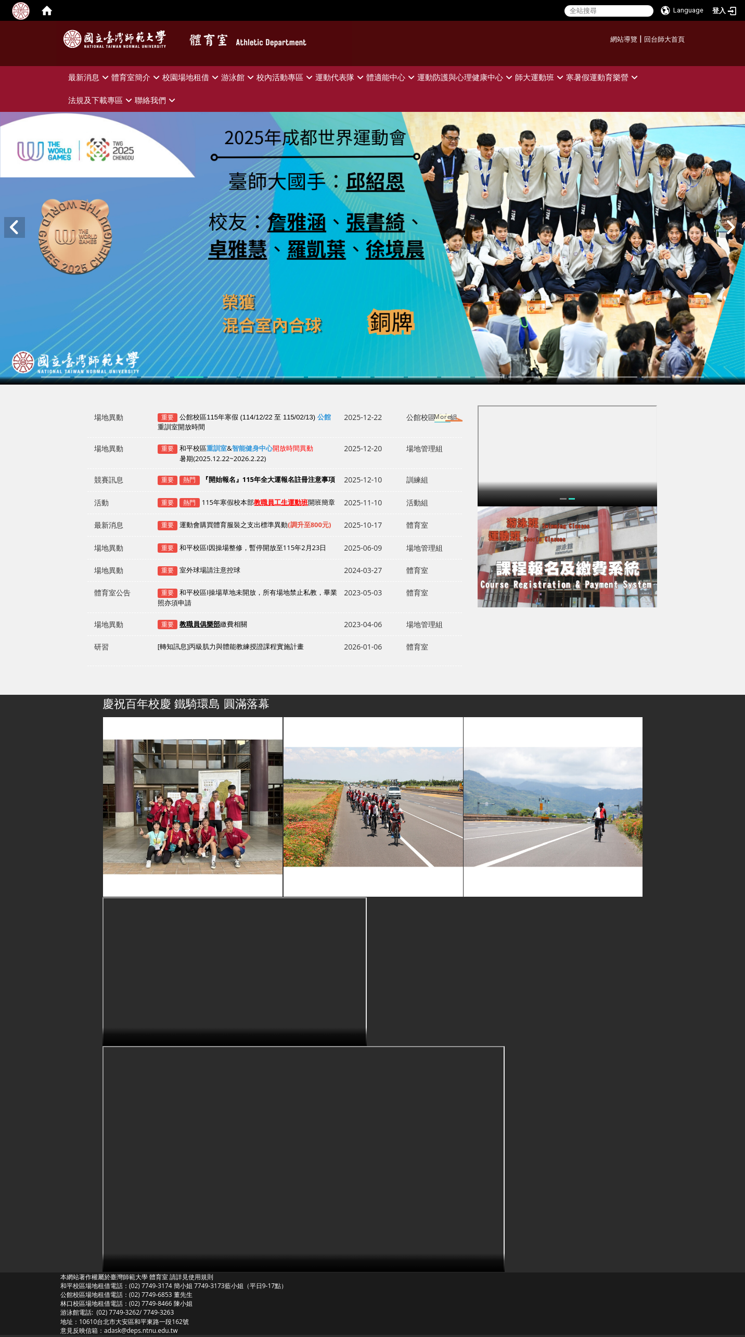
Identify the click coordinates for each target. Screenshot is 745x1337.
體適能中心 (391, 77)
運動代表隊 (340, 77)
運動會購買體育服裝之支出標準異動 (255, 524)
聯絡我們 (156, 100)
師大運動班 (540, 77)
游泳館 (238, 77)
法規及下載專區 (101, 100)
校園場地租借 (191, 77)
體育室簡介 (136, 77)
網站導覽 (623, 39)
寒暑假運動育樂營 (603, 77)
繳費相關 (213, 624)
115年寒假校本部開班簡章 (268, 502)
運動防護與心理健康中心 (466, 77)
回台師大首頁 (664, 39)
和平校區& (235, 453)
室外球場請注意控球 (209, 570)
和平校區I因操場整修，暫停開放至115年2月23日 (252, 547)
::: (606, 38)
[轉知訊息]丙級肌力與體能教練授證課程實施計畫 (231, 651)
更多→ (432, 419)
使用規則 (200, 1276)
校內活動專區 (285, 77)
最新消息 (89, 77)
